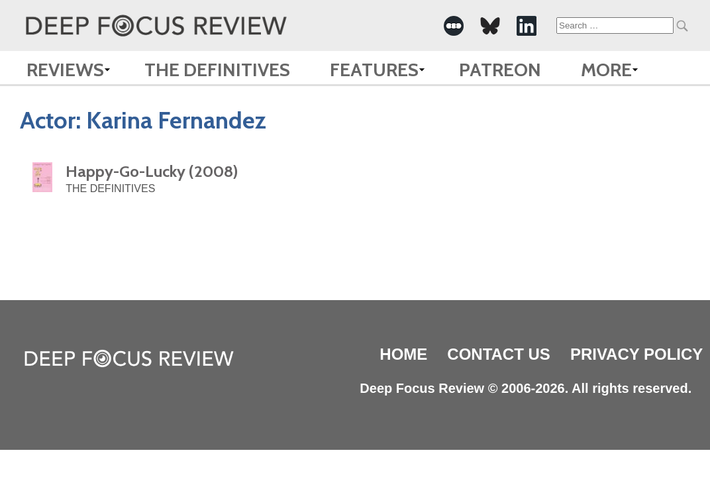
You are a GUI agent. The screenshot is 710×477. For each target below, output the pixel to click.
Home (403, 354)
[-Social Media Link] (454, 26)
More (606, 69)
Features (374, 69)
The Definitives (217, 69)
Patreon (500, 69)
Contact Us (498, 354)
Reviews (65, 69)
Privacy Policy (636, 354)
